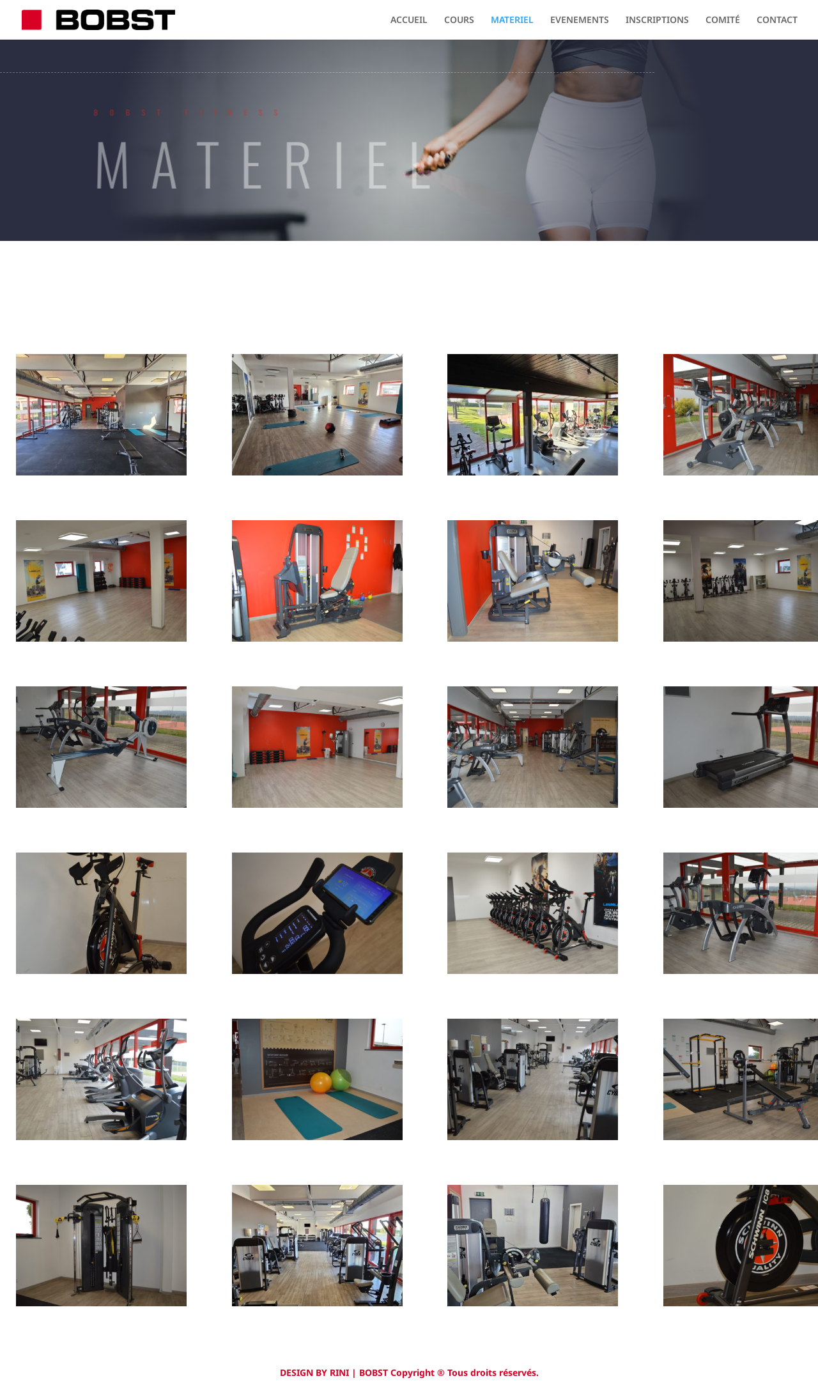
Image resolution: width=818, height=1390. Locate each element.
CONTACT (777, 20)
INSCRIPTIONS (657, 20)
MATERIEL (512, 20)
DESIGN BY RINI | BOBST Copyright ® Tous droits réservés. (409, 1372)
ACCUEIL (409, 20)
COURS (459, 20)
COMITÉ (723, 20)
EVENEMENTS (579, 20)
